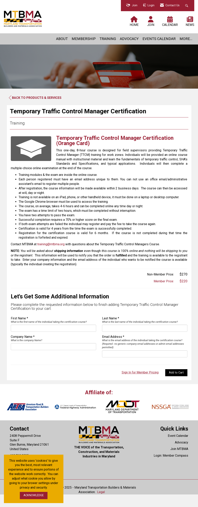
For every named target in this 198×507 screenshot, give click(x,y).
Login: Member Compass (171, 468)
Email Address (112, 349)
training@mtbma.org (51, 257)
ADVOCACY (129, 39)
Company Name (21, 349)
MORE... (186, 39)
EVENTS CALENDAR (159, 39)
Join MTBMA (179, 461)
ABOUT (62, 39)
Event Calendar (178, 448)
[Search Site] (187, 5)
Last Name (109, 331)
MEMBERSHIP (84, 39)
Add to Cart (176, 385)
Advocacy (181, 455)
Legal (101, 504)
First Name (18, 331)
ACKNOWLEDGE (34, 495)
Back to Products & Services (35, 97)
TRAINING (107, 39)
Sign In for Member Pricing (140, 385)
